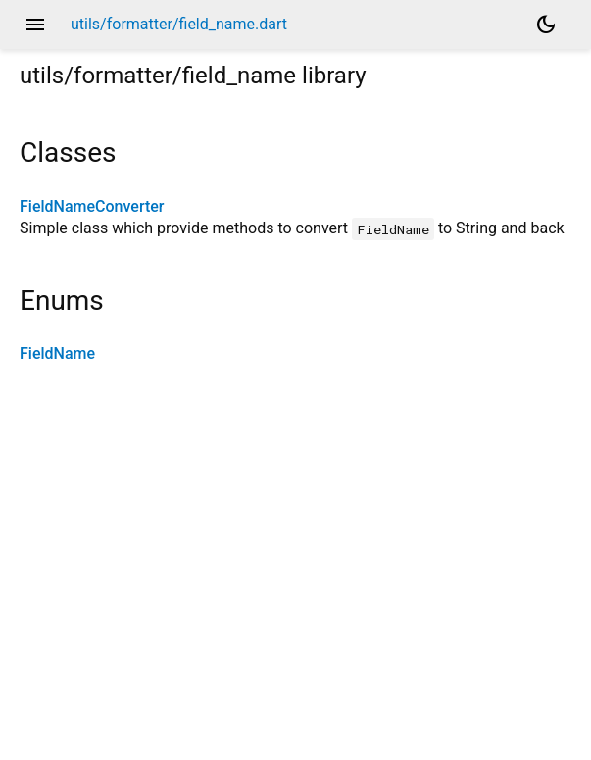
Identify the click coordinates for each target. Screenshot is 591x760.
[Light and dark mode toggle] (546, 24)
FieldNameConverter (92, 206)
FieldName (57, 353)
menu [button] (35, 24)
